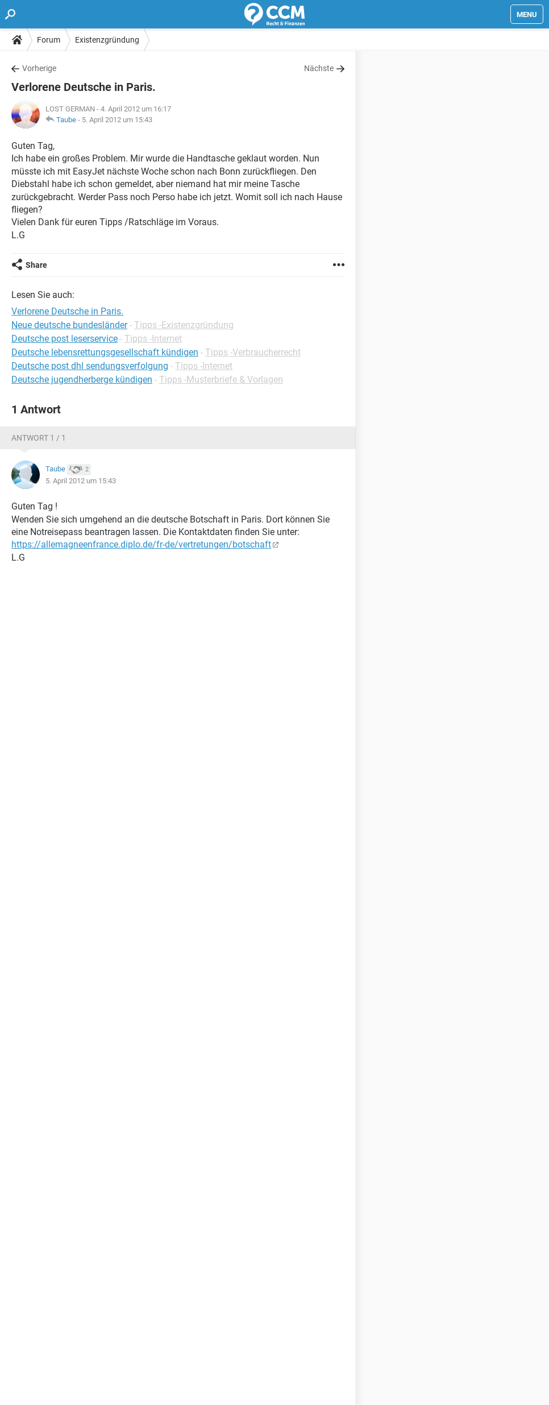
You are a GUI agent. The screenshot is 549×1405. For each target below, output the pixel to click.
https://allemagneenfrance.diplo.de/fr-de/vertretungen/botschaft (141, 544)
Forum (48, 39)
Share (36, 265)
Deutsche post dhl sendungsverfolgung (89, 365)
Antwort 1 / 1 (38, 437)
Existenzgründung (107, 39)
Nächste (319, 68)
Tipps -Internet (153, 338)
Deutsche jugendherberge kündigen (81, 379)
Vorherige (39, 68)
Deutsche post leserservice (64, 338)
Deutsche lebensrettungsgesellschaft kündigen (104, 352)
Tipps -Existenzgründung (184, 325)
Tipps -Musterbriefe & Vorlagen (221, 379)
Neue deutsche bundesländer (69, 325)
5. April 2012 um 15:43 (117, 119)
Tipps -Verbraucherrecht (253, 352)
